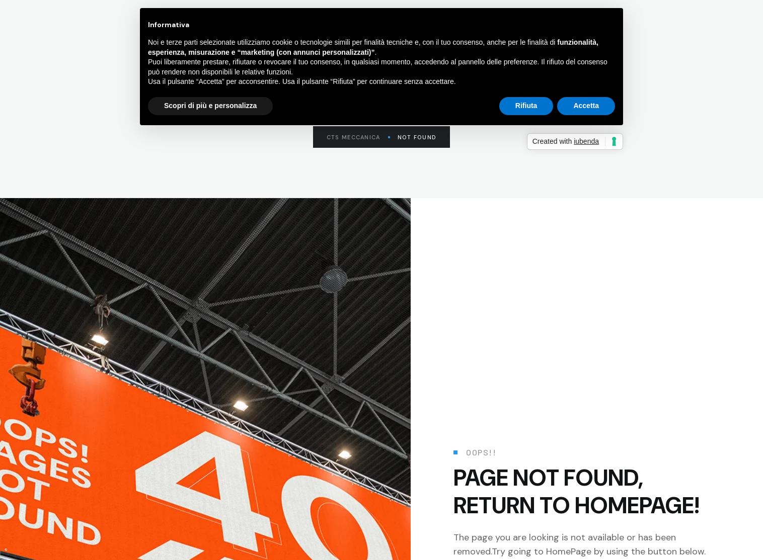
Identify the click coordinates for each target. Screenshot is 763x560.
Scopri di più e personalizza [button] (210, 106)
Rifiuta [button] (526, 106)
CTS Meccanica (358, 137)
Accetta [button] (586, 106)
